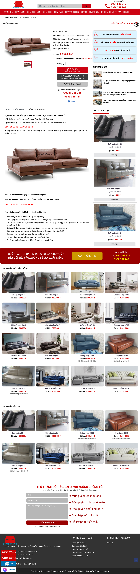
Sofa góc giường (34, 12)
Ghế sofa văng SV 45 (121, 342)
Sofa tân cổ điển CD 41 (121, 406)
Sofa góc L (47, 12)
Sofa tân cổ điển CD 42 (87, 406)
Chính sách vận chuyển (80, 549)
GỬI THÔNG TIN (87, 261)
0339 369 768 (118, 7)
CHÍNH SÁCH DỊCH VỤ (36, 109)
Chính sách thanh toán (80, 556)
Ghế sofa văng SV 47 (52, 342)
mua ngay (114, 155)
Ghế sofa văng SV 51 (114, 189)
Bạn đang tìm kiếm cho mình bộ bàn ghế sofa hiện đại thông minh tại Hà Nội (119, 93)
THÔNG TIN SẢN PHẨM (14, 109)
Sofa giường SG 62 (115, 144)
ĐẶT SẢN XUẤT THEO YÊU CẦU (72, 77)
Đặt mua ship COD (72, 84)
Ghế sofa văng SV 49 (121, 312)
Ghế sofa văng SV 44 (18, 374)
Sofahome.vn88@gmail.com (21, 558)
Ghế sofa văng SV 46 (87, 342)
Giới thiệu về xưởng (79, 543)
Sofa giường (20, 12)
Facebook (109, 543)
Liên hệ (126, 12)
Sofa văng (58, 12)
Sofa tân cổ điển (72, 12)
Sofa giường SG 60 (121, 374)
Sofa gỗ (84, 12)
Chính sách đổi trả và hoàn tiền (83, 552)
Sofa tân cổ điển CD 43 (53, 406)
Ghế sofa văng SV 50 (87, 312)
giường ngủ (94, 12)
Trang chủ (8, 12)
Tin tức (119, 12)
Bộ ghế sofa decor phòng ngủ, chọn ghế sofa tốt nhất (119, 82)
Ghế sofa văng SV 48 (18, 342)
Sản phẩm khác (107, 12)
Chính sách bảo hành (79, 546)
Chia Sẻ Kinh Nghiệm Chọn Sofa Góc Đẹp (118, 72)
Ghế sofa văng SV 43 (52, 374)
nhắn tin (74, 101)
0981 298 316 (118, 4)
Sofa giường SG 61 (115, 233)
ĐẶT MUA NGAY (72, 70)
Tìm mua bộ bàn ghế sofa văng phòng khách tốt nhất (119, 101)
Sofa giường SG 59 (18, 406)
